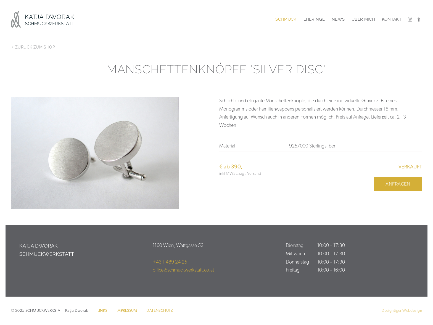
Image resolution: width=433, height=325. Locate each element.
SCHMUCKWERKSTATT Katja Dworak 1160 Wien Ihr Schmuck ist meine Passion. (46, 19)
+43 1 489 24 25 (170, 262)
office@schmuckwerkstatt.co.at (183, 270)
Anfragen (398, 184)
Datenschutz (159, 311)
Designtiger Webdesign (402, 311)
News (338, 19)
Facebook (419, 19)
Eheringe (314, 19)
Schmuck (285, 19)
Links (102, 311)
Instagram (410, 19)
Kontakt (392, 19)
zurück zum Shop (33, 47)
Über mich (363, 19)
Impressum (127, 311)
